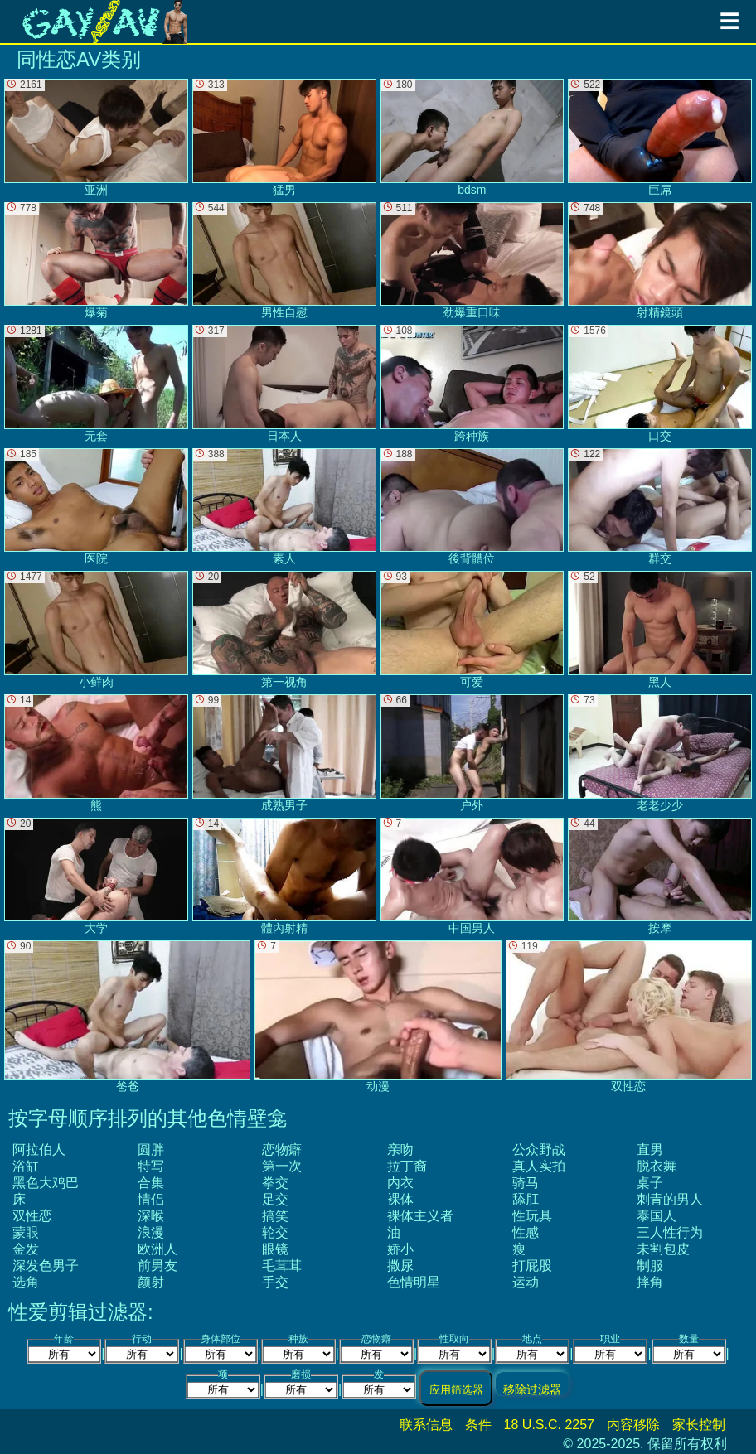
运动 (525, 1282)
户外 (472, 753)
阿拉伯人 (38, 1149)
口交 (660, 383)
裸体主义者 (420, 1216)
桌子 (650, 1183)
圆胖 (151, 1149)
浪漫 (151, 1232)
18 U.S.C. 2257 (549, 1425)
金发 (25, 1249)
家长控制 (698, 1425)
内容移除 (633, 1425)
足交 (275, 1199)
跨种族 (472, 383)
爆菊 (96, 261)
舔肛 (525, 1199)
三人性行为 (670, 1232)
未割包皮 (663, 1249)
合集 (151, 1183)
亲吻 (400, 1149)
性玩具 (532, 1216)
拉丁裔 (407, 1166)
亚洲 (96, 137)
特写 (151, 1166)
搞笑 (275, 1216)
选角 (25, 1282)
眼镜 (275, 1249)
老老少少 (660, 753)
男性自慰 (284, 261)
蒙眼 (25, 1232)
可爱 (472, 629)
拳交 (275, 1183)
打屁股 (532, 1265)
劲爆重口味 (472, 261)
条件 (478, 1425)
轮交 (275, 1232)
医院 (96, 507)
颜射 (151, 1282)
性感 (525, 1232)
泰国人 (656, 1216)
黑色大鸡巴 (45, 1183)
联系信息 (426, 1425)
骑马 (525, 1183)
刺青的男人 (670, 1199)
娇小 (400, 1249)
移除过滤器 (532, 1389)
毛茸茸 (282, 1265)
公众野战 (538, 1149)
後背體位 (472, 507)
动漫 (377, 1016)
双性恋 (32, 1216)
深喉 (151, 1216)
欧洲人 (157, 1249)
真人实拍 (538, 1166)
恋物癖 (282, 1149)
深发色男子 (45, 1265)
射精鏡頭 (660, 261)
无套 (96, 383)
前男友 (157, 1265)
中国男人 (472, 876)
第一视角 (284, 629)
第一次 (282, 1166)
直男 (650, 1149)
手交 (275, 1282)
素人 (284, 507)
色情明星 (413, 1282)
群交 (660, 507)
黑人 (660, 629)
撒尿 (400, 1265)
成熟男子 (284, 753)
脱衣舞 (656, 1166)
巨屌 (660, 137)
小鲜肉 (96, 629)
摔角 (650, 1282)
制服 (650, 1265)
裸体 (400, 1199)
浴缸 (25, 1166)
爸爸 (127, 1016)
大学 (96, 876)
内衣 (400, 1183)
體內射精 (284, 876)
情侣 (151, 1199)
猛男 (284, 137)
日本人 (284, 383)
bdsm (472, 137)
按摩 (660, 876)
